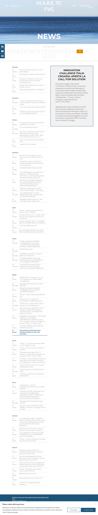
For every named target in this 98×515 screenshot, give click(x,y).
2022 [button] (39, 51)
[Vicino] (96, 504)
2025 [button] (18, 51)
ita (88, 7)
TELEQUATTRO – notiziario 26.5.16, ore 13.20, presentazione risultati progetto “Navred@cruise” (31, 279)
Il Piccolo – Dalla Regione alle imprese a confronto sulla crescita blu (30, 470)
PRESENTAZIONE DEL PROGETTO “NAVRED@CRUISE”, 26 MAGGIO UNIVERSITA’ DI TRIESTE (30, 289)
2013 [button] (52, 56)
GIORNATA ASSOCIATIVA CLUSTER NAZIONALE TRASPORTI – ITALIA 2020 (31, 189)
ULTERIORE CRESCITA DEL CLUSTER (31, 168)
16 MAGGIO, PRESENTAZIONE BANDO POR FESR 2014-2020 (31, 326)
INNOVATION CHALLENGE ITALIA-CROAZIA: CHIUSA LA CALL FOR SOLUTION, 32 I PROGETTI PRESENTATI (31, 266)
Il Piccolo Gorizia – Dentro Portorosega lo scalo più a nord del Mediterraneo (32, 304)
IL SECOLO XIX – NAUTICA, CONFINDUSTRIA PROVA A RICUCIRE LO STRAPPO (32, 386)
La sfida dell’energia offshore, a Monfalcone (31, 89)
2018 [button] (66, 51)
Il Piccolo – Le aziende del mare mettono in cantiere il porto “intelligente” (31, 211)
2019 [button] (59, 51)
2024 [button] (25, 51)
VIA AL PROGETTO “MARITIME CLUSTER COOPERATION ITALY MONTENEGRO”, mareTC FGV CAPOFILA (31, 434)
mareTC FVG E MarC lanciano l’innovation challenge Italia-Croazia (32, 365)
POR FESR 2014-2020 (26, 249)
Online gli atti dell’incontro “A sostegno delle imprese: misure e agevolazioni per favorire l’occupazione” (31, 216)
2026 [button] (11, 51)
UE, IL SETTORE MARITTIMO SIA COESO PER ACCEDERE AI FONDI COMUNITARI (31, 231)
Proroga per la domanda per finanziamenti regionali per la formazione (32, 123)
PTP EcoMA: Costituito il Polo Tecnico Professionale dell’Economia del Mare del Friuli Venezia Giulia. (31, 163)
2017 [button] (73, 51)
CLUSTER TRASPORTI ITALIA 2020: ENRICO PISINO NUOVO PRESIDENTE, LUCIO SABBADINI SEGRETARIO (31, 260)
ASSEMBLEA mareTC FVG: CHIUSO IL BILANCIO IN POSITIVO (31, 254)
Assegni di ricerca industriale (28, 144)
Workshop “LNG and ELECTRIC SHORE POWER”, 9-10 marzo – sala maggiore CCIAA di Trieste (33, 407)
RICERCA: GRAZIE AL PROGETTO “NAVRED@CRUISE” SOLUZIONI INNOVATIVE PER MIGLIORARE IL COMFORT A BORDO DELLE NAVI (30, 243)
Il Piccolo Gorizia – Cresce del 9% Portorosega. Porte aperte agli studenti (31, 300)
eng (91, 7)
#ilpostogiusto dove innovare (27, 473)
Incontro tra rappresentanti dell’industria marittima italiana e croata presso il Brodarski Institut (33, 102)
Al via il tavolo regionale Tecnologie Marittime (33, 107)
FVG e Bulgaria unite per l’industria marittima (32, 74)
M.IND (74, 5)
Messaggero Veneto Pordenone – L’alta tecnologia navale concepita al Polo (31, 200)
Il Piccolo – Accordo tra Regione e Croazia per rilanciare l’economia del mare (32, 440)
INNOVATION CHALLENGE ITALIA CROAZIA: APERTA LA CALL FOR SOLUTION (30, 332)
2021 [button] (46, 51)
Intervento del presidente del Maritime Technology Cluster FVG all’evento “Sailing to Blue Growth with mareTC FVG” (32, 458)
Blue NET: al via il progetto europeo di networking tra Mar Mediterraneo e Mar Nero (31, 157)
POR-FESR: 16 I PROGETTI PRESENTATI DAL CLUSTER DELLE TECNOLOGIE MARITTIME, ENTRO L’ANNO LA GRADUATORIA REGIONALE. (31, 183)
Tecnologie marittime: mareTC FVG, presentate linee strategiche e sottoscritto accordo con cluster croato (31, 451)
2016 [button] (80, 51)
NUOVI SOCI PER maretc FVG (28, 225)
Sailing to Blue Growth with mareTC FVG (31, 478)
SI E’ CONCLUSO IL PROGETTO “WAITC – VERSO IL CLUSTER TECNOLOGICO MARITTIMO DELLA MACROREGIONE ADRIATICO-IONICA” (32, 310)
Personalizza (73, 510)
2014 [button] (45, 56)
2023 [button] (32, 51)
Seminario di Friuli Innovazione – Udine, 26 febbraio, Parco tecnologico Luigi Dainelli (31, 429)
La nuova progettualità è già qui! (29, 127)
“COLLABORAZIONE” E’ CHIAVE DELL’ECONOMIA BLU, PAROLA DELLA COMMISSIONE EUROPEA (31, 194)
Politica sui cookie (12, 512)
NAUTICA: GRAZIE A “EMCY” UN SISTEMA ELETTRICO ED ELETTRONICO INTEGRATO (32, 222)
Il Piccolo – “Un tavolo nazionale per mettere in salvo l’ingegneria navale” (32, 344)
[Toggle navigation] (6, 6)
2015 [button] (86, 51)
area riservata (85, 5)
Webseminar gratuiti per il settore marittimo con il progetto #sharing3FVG (32, 112)
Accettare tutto (88, 510)
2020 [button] (52, 51)
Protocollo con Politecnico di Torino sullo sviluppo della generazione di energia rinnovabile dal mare (30, 80)
